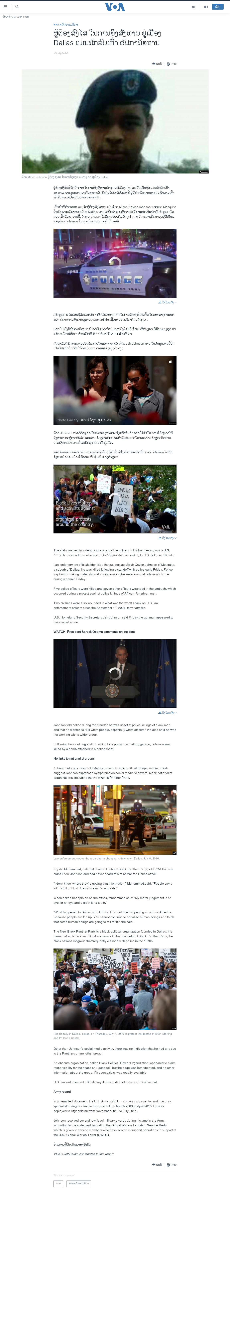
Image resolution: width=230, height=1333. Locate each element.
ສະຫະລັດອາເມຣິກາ (65, 24)
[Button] (157, 64)
